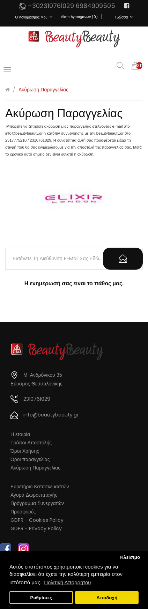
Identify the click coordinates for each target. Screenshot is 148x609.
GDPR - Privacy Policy (36, 528)
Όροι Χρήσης (24, 451)
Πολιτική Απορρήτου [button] (67, 582)
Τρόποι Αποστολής (31, 442)
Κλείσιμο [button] (130, 557)
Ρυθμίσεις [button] (41, 597)
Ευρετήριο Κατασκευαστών (39, 486)
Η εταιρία (20, 434)
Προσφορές (23, 511)
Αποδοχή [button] (106, 597)
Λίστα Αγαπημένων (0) (79, 17)
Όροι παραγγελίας (30, 459)
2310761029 (36, 399)
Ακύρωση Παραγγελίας (43, 89)
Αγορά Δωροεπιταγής (33, 494)
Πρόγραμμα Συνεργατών (37, 503)
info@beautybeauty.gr (51, 414)
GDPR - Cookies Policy (37, 520)
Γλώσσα (124, 17)
